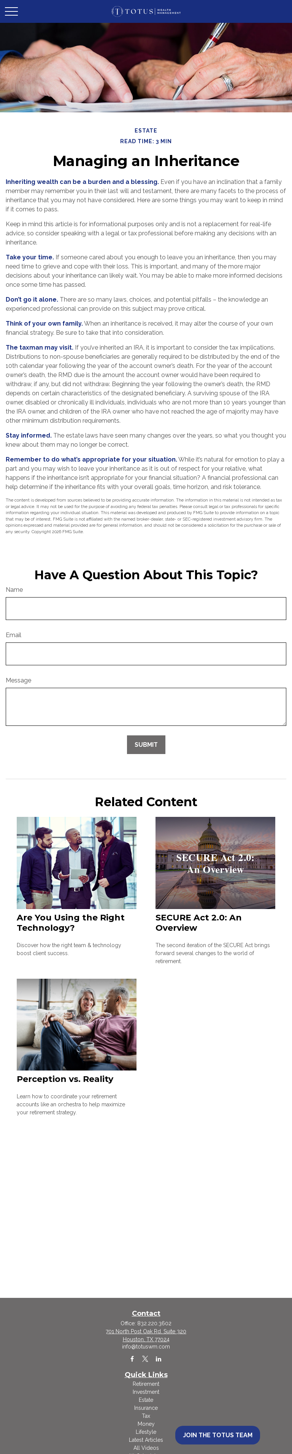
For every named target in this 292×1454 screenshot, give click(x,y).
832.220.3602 (154, 1323)
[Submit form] (146, 744)
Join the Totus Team (217, 1435)
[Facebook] (132, 1358)
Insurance (146, 1408)
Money (146, 1424)
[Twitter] (145, 1358)
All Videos (146, 1448)
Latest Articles (146, 1440)
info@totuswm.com (146, 1347)
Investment (146, 1392)
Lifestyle (146, 1432)
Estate (146, 1400)
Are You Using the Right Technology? (71, 922)
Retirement (146, 1384)
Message (18, 680)
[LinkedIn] (159, 1358)
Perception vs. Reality (65, 1079)
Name (14, 589)
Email (13, 635)
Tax (146, 1416)
